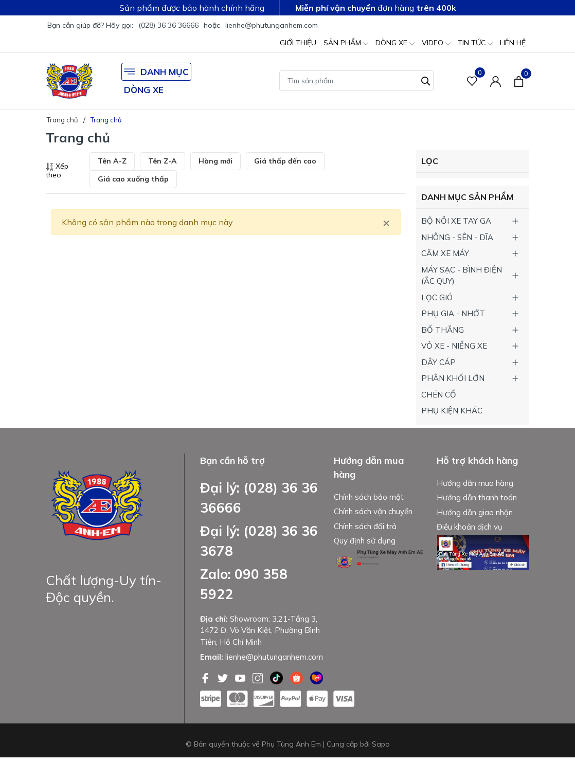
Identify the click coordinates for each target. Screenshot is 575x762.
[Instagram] (259, 677)
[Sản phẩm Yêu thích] (472, 81)
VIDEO (436, 43)
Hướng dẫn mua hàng (475, 483)
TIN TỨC (475, 43)
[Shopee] (297, 677)
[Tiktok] (277, 677)
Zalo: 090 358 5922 (244, 584)
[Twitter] (224, 677)
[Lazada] (316, 677)
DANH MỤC (156, 71)
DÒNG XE (395, 43)
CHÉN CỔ (438, 395)
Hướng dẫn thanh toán (477, 497)
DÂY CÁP (438, 362)
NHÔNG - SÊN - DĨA (457, 237)
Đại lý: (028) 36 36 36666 (259, 497)
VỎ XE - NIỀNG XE (454, 346)
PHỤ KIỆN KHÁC (451, 410)
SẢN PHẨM (346, 43)
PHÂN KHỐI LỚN (452, 378)
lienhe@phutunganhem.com (271, 25)
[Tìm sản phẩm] (356, 80)
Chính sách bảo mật (369, 497)
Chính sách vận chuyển (373, 511)
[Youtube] (241, 677)
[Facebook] (206, 677)
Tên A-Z (112, 161)
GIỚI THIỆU (298, 42)
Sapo (381, 744)
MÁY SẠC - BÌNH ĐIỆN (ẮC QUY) (461, 275)
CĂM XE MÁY (445, 253)
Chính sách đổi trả (365, 526)
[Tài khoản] (495, 81)
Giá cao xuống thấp (133, 179)
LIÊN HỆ (513, 42)
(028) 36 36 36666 (168, 25)
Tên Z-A (162, 161)
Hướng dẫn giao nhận (475, 512)
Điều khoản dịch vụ (469, 527)
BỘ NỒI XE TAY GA (456, 221)
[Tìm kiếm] (426, 80)
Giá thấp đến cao (285, 161)
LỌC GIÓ (437, 297)
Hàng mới (215, 161)
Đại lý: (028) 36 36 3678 (259, 540)
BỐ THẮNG (442, 330)
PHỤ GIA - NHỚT (453, 313)
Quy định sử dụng (365, 541)
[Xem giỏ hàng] (518, 81)
